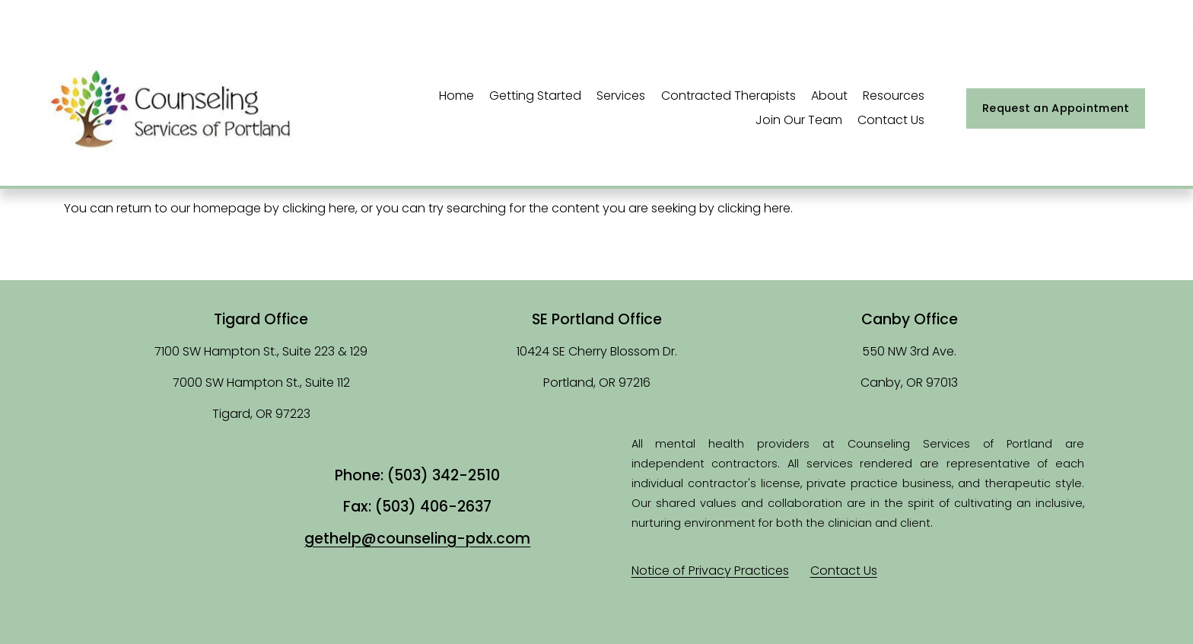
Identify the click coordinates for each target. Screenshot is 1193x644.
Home (456, 95)
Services (620, 95)
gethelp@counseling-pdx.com (417, 539)
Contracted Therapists (728, 95)
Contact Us (890, 120)
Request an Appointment (1055, 108)
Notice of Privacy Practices (710, 570)
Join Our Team (799, 120)
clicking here (318, 208)
